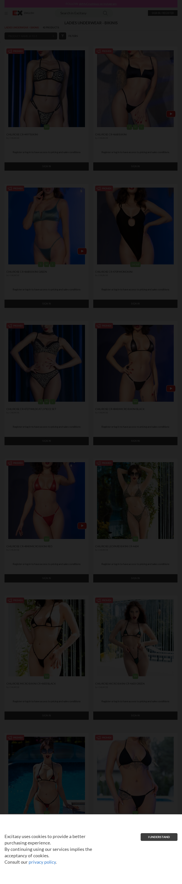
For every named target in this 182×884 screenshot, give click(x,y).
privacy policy (42, 862)
